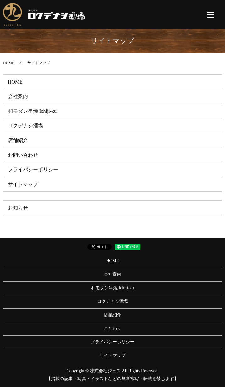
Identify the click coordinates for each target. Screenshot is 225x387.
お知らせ (18, 207)
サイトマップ (23, 184)
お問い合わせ (23, 155)
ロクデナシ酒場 (25, 125)
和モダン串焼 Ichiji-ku (32, 111)
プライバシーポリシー (33, 169)
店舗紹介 (18, 140)
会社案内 (18, 96)
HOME (8, 63)
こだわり (112, 328)
